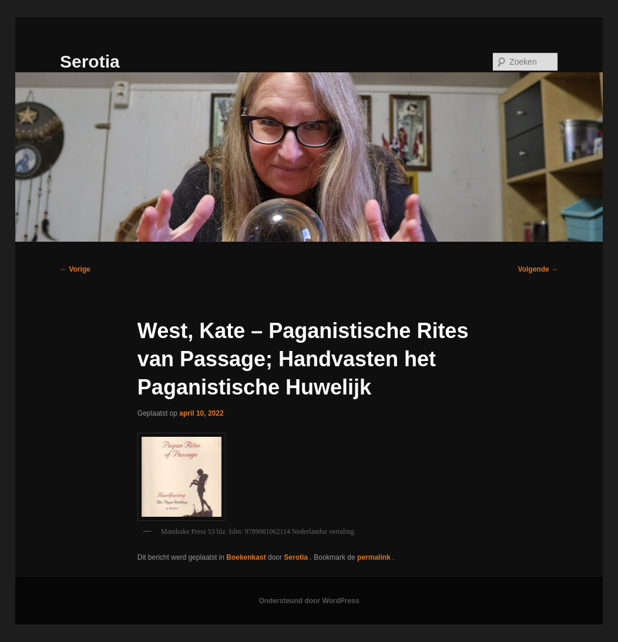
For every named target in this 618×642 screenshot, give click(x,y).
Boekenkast (246, 557)
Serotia (90, 61)
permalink (374, 557)
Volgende (538, 269)
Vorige (75, 269)
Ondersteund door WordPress (308, 601)
